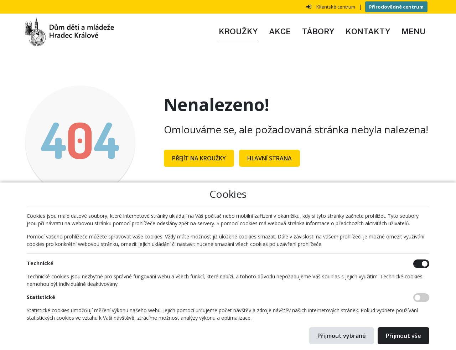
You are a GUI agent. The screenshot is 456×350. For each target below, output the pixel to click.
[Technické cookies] (421, 263)
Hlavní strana (269, 158)
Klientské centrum (335, 7)
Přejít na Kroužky (199, 158)
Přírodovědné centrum (396, 7)
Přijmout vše (403, 336)
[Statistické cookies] (421, 297)
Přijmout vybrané (341, 336)
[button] (413, 31)
